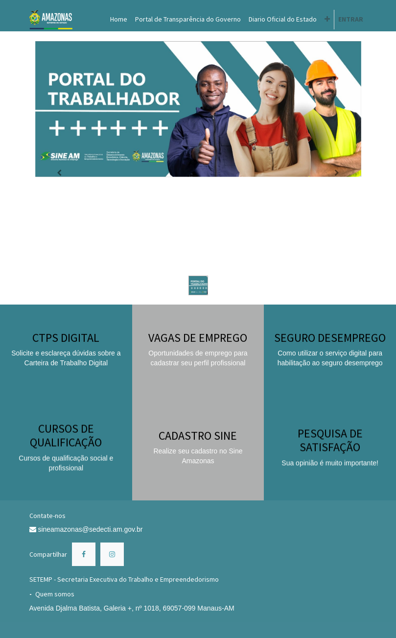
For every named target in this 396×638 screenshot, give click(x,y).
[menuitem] (118, 19)
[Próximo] (336, 173)
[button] (327, 19)
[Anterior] (59, 173)
